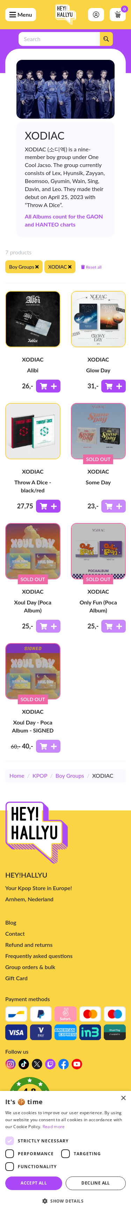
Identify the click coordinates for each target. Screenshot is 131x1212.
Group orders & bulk (30, 967)
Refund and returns (28, 944)
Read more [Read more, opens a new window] (54, 1127)
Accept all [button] (34, 1183)
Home (16, 775)
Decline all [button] (95, 1183)
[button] (65, 1200)
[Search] (106, 39)
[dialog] (65, 1151)
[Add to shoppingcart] (48, 386)
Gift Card (16, 978)
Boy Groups (70, 775)
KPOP (40, 775)
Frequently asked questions (39, 955)
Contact (15, 933)
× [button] (123, 1098)
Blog (10, 922)
